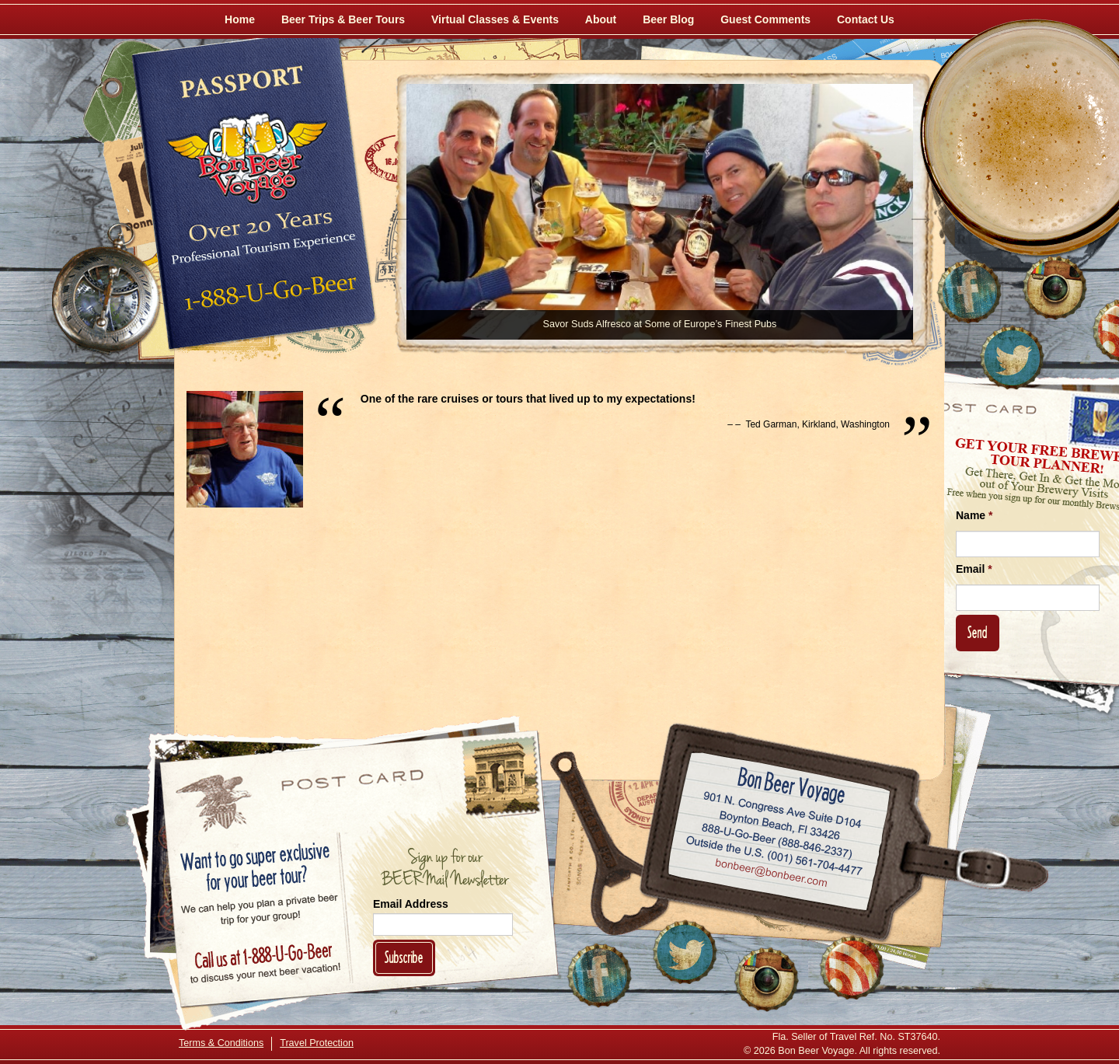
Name (974, 515)
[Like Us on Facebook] (969, 291)
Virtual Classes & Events (495, 19)
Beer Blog (668, 19)
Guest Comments (765, 19)
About (600, 19)
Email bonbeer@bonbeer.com (770, 874)
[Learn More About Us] (851, 967)
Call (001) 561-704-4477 (774, 855)
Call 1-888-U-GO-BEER (267, 297)
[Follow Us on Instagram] (1054, 287)
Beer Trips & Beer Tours (343, 19)
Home (240, 19)
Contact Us (865, 19)
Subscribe (404, 957)
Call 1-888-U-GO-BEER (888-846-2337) (777, 837)
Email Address (410, 904)
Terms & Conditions (221, 1043)
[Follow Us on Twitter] (1011, 357)
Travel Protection (317, 1043)
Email (974, 569)
